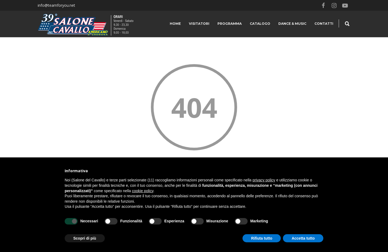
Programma (229, 24)
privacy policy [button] (263, 180)
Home (175, 24)
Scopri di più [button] (84, 238)
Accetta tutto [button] (303, 238)
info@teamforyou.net (56, 5)
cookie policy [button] (142, 191)
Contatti (323, 24)
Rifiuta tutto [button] (261, 238)
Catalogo (260, 24)
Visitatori (199, 24)
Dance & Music (292, 24)
